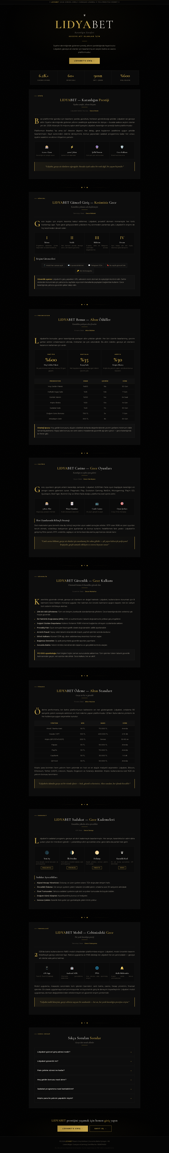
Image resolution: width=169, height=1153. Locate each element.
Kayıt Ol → (101, 1128)
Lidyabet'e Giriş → (84, 61)
